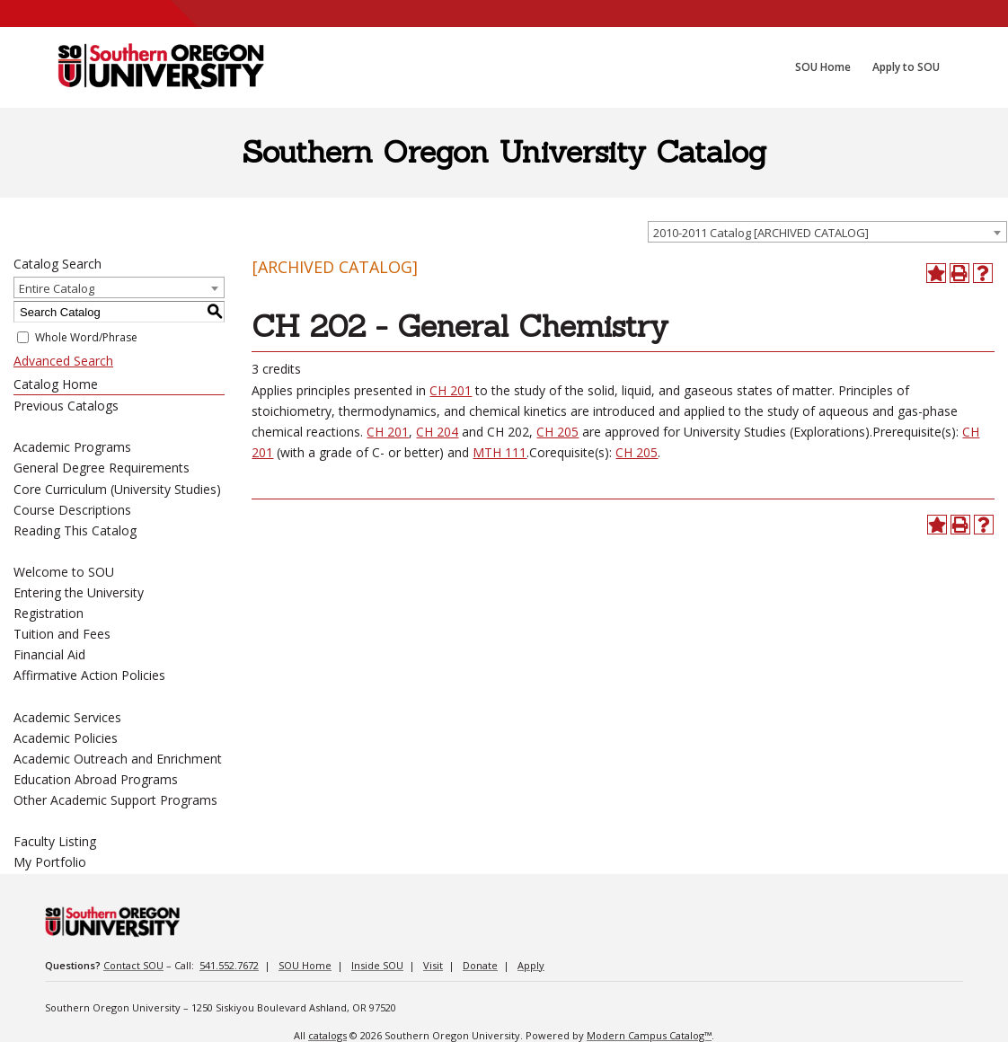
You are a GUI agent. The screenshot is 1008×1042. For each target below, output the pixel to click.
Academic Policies (65, 737)
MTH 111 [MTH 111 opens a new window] (499, 452)
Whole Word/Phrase (86, 337)
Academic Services (67, 717)
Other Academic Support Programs (115, 799)
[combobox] (827, 232)
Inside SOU (377, 965)
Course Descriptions (72, 509)
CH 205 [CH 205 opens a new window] (557, 431)
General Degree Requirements (101, 467)
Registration (48, 613)
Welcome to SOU (63, 571)
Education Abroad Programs (95, 779)
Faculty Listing (54, 841)
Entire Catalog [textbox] (56, 288)
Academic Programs (72, 446)
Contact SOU (133, 965)
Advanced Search (63, 360)
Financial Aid (49, 654)
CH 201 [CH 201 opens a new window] (450, 390)
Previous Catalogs (66, 405)
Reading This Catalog (75, 530)
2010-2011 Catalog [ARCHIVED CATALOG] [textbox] (761, 233)
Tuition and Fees (62, 633)
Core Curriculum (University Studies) (117, 489)
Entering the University (78, 592)
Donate (480, 965)
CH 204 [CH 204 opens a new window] (437, 431)
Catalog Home (55, 384)
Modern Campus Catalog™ (649, 1035)
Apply (530, 965)
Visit (433, 965)
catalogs (327, 1035)
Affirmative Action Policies (89, 675)
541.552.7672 (229, 965)
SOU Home (305, 965)
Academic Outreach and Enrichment (117, 758)
